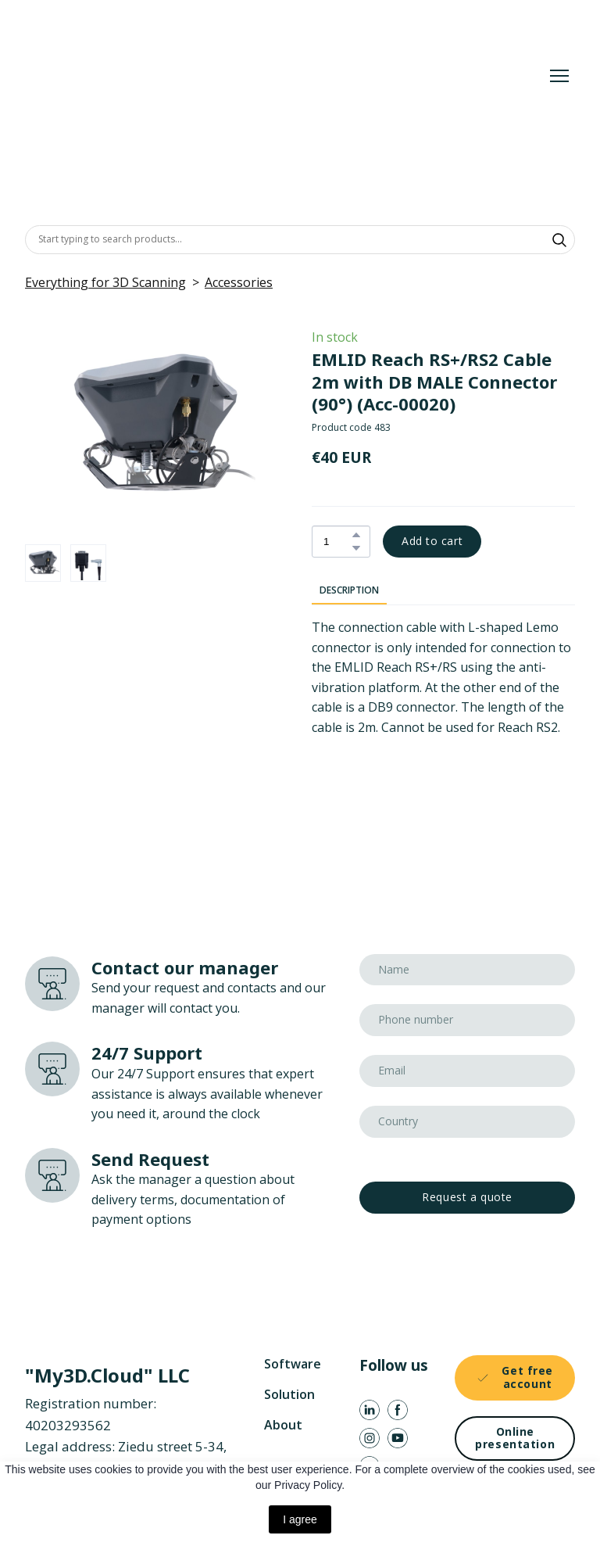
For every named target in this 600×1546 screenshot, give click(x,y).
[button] (559, 240)
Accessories (239, 282)
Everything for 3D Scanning (105, 282)
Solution (289, 1394)
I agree (300, 1519)
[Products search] (300, 239)
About (283, 1424)
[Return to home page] (254, 75)
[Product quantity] (337, 542)
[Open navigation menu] (559, 75)
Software (292, 1363)
